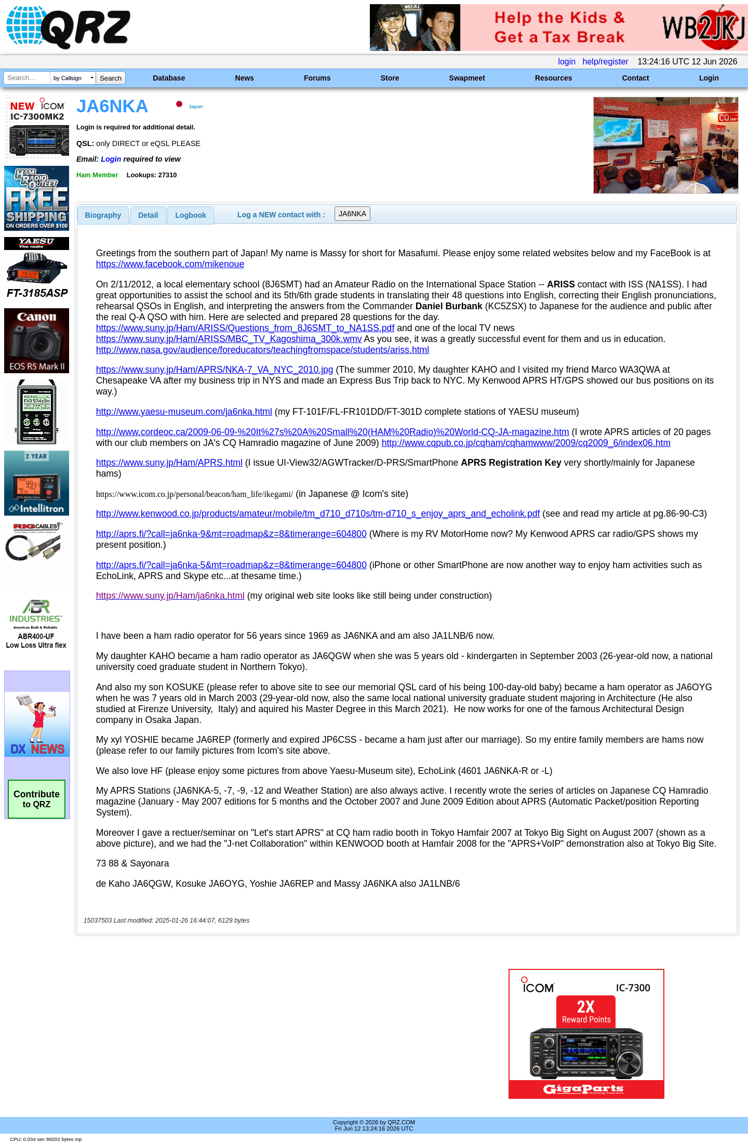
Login (709, 78)
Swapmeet (467, 78)
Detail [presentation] (148, 215)
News (245, 78)
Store (390, 78)
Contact (635, 78)
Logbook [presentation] (191, 215)
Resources (553, 78)
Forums (317, 78)
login (567, 61)
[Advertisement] (262, 1034)
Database (169, 78)
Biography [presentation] (103, 215)
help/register (606, 61)
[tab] (103, 215)
